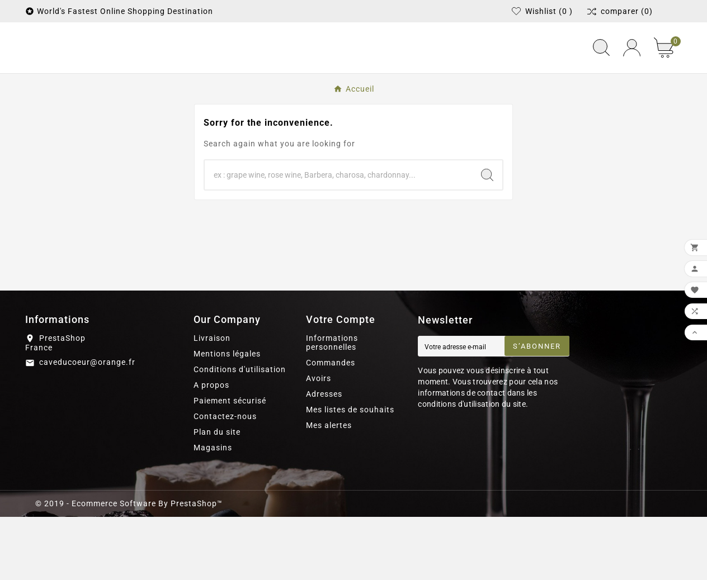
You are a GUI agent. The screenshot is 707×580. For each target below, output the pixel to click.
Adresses (324, 457)
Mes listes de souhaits (350, 472)
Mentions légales (227, 416)
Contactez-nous (225, 479)
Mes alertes (329, 488)
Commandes (330, 425)
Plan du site (217, 495)
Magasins (213, 510)
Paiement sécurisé (230, 463)
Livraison (212, 401)
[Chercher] (338, 238)
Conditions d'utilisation (240, 432)
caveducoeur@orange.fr (87, 425)
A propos (211, 448)
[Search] (487, 238)
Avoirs (318, 441)
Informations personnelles (332, 406)
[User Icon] (631, 79)
